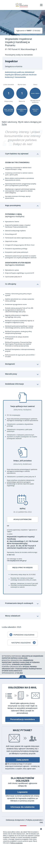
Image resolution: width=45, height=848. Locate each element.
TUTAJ (4, 124)
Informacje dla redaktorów (22, 807)
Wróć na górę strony (22, 676)
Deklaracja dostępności (15, 820)
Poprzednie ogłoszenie (23, 635)
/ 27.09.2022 (28, 30)
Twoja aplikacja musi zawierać (22, 408)
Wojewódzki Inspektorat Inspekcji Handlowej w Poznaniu (18, 42)
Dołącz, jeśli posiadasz (22, 462)
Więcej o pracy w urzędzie (22, 567)
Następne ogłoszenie (21, 642)
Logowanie (23, 792)
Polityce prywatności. (16, 843)
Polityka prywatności (34, 820)
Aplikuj (22, 510)
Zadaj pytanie (22, 760)
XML (41, 822)
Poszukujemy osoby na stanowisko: (19, 55)
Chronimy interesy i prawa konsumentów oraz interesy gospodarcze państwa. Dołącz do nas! (22, 138)
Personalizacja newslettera (22, 719)
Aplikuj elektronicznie (22, 519)
